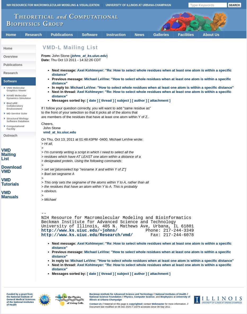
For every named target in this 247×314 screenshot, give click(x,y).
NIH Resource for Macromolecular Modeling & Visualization (53, 5)
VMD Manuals (9, 194)
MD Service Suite (17, 113)
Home (11, 35)
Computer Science (144, 296)
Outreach (10, 135)
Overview (10, 57)
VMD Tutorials (10, 182)
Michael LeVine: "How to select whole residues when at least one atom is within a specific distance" (152, 87)
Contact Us (95, 304)
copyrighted (135, 304)
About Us (211, 35)
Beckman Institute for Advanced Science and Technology (121, 294)
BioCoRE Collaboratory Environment (15, 106)
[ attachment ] (159, 100)
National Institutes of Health (170, 294)
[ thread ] (106, 100)
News (140, 35)
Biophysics (166, 296)
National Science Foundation (105, 296)
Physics (128, 296)
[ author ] (139, 100)
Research (33, 35)
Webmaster (158, 304)
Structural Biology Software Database (18, 120)
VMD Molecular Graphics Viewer (16, 89)
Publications (62, 35)
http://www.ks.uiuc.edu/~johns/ (79, 231)
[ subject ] (123, 100)
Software (89, 35)
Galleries (161, 35)
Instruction (115, 35)
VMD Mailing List (8, 154)
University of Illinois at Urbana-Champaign (138, 5)
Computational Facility (15, 127)
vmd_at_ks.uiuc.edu (59, 132)
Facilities (186, 35)
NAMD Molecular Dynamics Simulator (19, 97)
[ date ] (92, 100)
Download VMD (11, 169)
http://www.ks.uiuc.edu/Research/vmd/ (87, 235)
